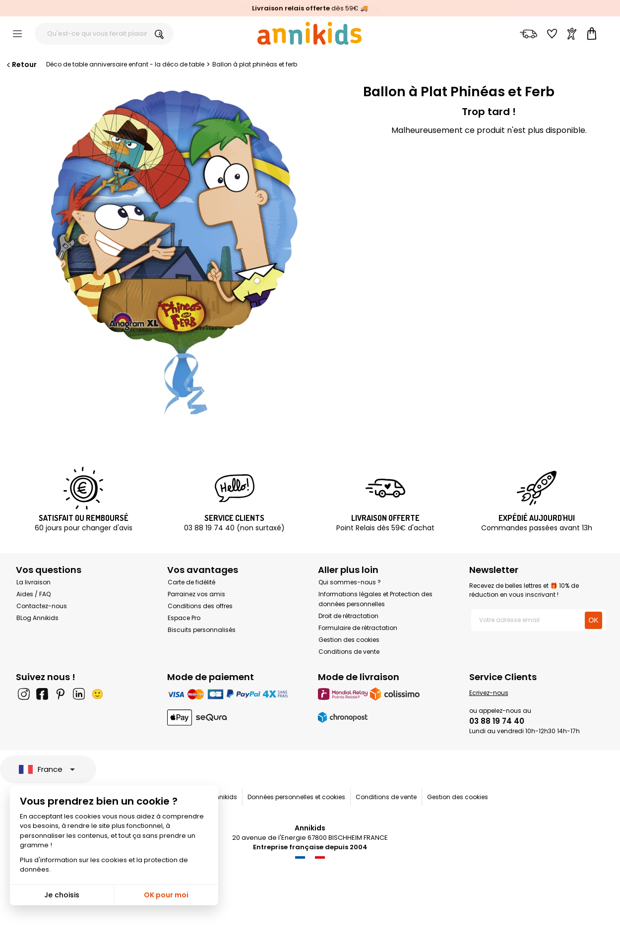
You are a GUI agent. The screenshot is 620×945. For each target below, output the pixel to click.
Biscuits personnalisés (202, 630)
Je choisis (61, 895)
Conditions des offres (200, 606)
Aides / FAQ (33, 594)
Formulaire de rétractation (357, 628)
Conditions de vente (348, 651)
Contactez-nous (41, 606)
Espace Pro (184, 618)
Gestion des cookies (348, 639)
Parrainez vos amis (196, 594)
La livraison (33, 582)
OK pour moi (166, 895)
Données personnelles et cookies (296, 797)
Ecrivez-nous (488, 693)
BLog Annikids (37, 618)
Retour (21, 64)
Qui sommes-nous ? (349, 582)
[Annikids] (309, 33)
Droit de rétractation (348, 616)
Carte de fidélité (191, 582)
